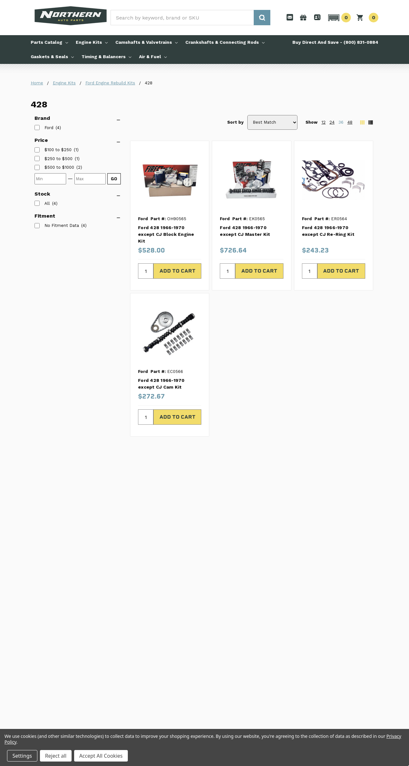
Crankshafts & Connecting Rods (225, 42)
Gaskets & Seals (52, 56)
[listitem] (58, 150)
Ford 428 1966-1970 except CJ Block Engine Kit (166, 234)
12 (323, 122)
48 (349, 122)
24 (332, 122)
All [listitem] (47, 203)
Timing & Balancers (106, 56)
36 (340, 122)
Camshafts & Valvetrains (146, 42)
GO (114, 178)
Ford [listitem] (48, 127)
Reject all (55, 755)
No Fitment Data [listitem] (61, 225)
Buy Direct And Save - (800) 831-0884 (335, 42)
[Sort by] (272, 122)
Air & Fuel (153, 56)
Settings (22, 755)
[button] (338, 18)
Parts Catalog (49, 42)
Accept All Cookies (101, 755)
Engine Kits (92, 42)
